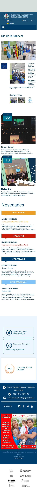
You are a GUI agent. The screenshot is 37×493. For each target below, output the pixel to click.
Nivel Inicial (18, 236)
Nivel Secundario (18, 282)
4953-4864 (16, 394)
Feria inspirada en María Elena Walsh (14, 245)
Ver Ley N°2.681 (18, 458)
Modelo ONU (6, 189)
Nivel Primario (18, 259)
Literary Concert (7, 147)
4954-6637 (25, 394)
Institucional (18, 213)
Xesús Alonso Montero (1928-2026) (15, 222)
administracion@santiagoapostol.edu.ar (20, 398)
